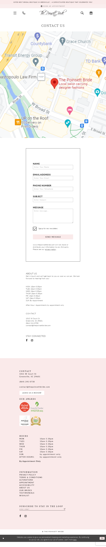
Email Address (42, 175)
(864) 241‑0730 (32, 327)
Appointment (26, 487)
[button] (15, 13)
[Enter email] (44, 514)
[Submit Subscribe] (68, 514)
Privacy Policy (27, 479)
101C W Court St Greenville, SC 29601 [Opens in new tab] (34, 324)
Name (36, 164)
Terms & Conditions (30, 482)
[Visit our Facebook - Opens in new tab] (27, 344)
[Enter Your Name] (53, 168)
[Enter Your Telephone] (53, 190)
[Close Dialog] (3, 543)
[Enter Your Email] (53, 179)
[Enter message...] (53, 219)
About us (24, 492)
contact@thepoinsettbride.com (38, 330)
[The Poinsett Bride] (53, 13)
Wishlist (24, 500)
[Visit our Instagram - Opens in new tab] (32, 344)
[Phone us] (23, 13)
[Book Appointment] (53, 7)
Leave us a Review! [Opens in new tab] (33, 397)
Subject (38, 198)
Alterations (26, 485)
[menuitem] (15, 13)
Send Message (53, 241)
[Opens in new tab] (24, 412)
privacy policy (50, 254)
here (74, 544)
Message (38, 209)
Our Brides (25, 495)
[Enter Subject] (53, 202)
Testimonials (27, 498)
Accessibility (27, 490)
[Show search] (82, 13)
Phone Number (42, 187)
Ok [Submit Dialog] (102, 543)
